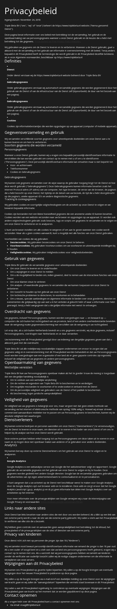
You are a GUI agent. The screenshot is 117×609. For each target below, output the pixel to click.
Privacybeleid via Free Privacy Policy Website (57, 41)
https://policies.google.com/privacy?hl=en (62, 501)
